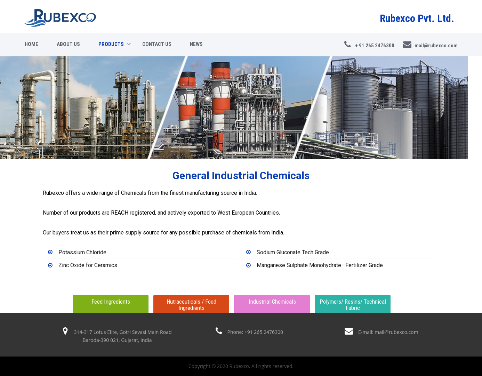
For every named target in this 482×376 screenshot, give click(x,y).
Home (31, 44)
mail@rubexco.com (430, 44)
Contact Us (156, 44)
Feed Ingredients (110, 301)
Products (114, 44)
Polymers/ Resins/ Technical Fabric (353, 305)
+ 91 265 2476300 (369, 44)
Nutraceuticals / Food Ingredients (191, 305)
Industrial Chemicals (272, 301)
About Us (68, 44)
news (196, 44)
